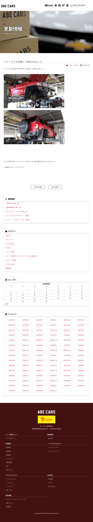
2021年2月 (12, 360)
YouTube (49, 5)
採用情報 (8, 506)
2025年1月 (53, 320)
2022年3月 (81, 345)
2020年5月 (53, 365)
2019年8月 (12, 375)
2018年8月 (12, 385)
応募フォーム (9, 503)
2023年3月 (81, 335)
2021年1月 (26, 360)
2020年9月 (81, 360)
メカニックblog (73, 65)
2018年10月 (67, 380)
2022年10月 (67, 340)
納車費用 (8, 451)
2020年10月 (67, 360)
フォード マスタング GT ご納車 (17, 220)
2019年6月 (39, 375)
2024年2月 (39, 330)
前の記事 (38, 187)
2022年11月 (53, 340)
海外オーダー (9, 470)
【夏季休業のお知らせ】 (14, 207)
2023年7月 (26, 335)
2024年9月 (26, 325)
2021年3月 (81, 355)
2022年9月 (81, 340)
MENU (89, 5)
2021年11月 (53, 350)
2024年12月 (67, 320)
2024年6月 (67, 325)
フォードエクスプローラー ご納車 (17, 215)
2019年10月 (67, 370)
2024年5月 (81, 325)
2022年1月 (26, 350)
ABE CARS (8, 5)
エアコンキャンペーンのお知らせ (16, 211)
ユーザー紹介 (10, 264)
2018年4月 (67, 385)
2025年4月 (39, 320)
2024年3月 (26, 330)
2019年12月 (39, 370)
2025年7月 (12, 320)
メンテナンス (9, 482)
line (56, 5)
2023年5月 (53, 335)
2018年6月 (39, 385)
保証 (7, 466)
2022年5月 (53, 345)
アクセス (50, 482)
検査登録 (8, 455)
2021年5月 (53, 355)
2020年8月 (12, 365)
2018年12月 (39, 380)
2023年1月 (26, 340)
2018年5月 (53, 385)
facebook (59, 5)
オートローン (9, 458)
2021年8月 (12, 355)
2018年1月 (26, 390)
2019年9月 (81, 370)
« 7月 (6, 304)
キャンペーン (10, 239)
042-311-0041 (79, 5)
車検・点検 (9, 490)
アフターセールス (11, 479)
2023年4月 (67, 335)
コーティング (9, 486)
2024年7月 (53, 325)
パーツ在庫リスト (11, 438)
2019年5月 (53, 375)
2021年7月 (26, 355)
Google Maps (63, 5)
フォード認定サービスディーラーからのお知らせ (22, 256)
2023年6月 (39, 335)
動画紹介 (8, 268)
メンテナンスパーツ (53, 447)
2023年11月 (67, 330)
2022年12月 (39, 340)
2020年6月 (39, 365)
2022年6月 (39, 345)
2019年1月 (26, 380)
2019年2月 (12, 380)
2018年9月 (81, 380)
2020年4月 (67, 365)
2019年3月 (81, 375)
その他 (8, 248)
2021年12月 (39, 350)
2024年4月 (12, 330)
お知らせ (8, 235)
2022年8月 (12, 345)
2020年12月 (39, 360)
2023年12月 (53, 330)
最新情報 (50, 438)
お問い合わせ (51, 486)
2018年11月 (53, 380)
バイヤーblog (10, 252)
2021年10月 (67, 350)
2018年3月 (81, 385)
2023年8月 (12, 335)
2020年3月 (81, 365)
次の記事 (55, 187)
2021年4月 (67, 355)
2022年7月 (26, 345)
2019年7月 (26, 375)
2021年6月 (39, 355)
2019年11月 (53, 370)
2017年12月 (39, 390)
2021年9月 (81, 350)
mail (67, 5)
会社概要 (50, 479)
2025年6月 (26, 320)
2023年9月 (81, 330)
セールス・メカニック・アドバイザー (16, 499)
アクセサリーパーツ (53, 451)
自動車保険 (9, 462)
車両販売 (8, 447)
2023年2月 (12, 340)
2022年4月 (67, 345)
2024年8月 (39, 325)
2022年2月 (12, 350)
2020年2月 (12, 370)
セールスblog (10, 244)
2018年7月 (26, 385)
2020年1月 (26, 370)
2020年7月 (26, 365)
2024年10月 (11, 325)
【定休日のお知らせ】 (13, 203)
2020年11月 (53, 360)
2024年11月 (81, 320)
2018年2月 (12, 390)
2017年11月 (53, 390)
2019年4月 (67, 375)
